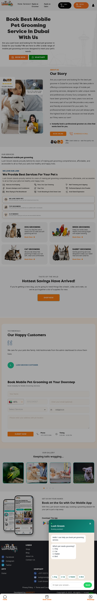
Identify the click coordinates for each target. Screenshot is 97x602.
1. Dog (54, 577)
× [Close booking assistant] (90, 524)
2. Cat (63, 577)
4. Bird (81, 577)
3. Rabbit (72, 577)
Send (88, 585)
